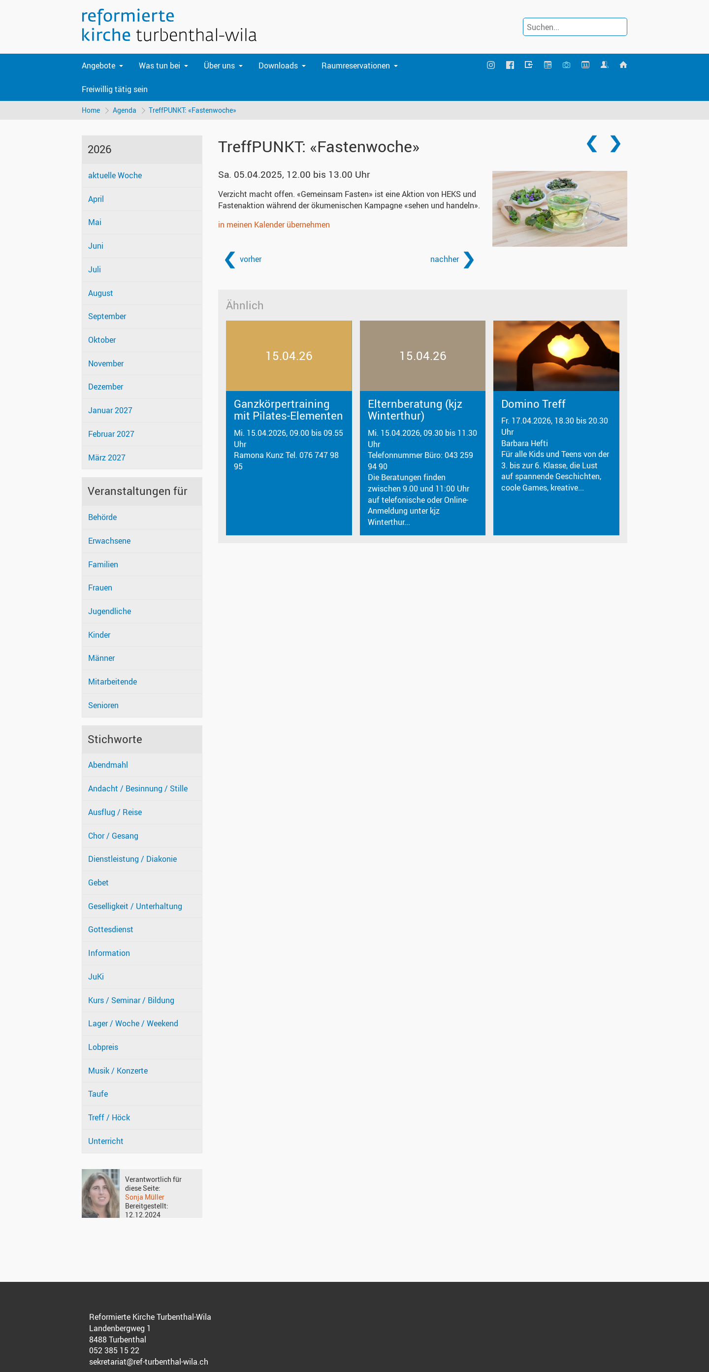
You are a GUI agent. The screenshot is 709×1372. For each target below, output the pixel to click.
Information (109, 952)
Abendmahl (108, 765)
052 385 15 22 (114, 1350)
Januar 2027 (110, 410)
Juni (95, 245)
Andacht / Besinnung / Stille (138, 788)
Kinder (99, 634)
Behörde (102, 517)
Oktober (102, 339)
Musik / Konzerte (118, 1070)
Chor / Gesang (113, 835)
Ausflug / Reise (115, 812)
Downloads (278, 65)
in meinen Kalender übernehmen (274, 224)
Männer (101, 658)
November (106, 363)
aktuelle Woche (115, 175)
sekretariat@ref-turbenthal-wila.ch (148, 1361)
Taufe (98, 1094)
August (100, 293)
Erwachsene (109, 540)
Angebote (98, 65)
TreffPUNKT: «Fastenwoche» (193, 110)
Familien (103, 564)
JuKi (96, 976)
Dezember (105, 387)
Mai (94, 222)
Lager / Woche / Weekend (133, 1023)
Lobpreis (103, 1047)
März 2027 (107, 457)
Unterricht (106, 1141)
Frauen (100, 588)
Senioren (103, 705)
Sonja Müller (144, 1197)
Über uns (219, 65)
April (96, 199)
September (107, 316)
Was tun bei (159, 65)
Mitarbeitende (112, 681)
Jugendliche (109, 611)
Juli (94, 269)
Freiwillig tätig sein (115, 89)
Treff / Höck (109, 1117)
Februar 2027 (111, 433)
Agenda (124, 110)
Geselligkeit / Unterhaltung (135, 906)
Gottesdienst (110, 929)
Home (91, 110)
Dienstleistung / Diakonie (132, 859)
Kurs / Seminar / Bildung (131, 1000)
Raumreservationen (356, 65)
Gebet (98, 882)
